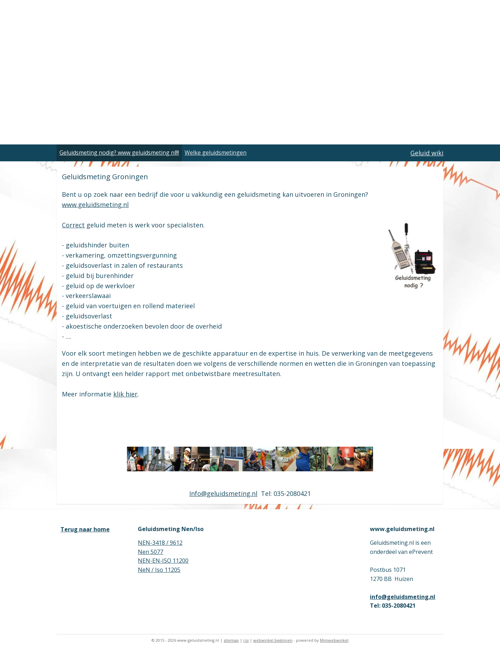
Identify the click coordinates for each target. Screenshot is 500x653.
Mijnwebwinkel (334, 640)
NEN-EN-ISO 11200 (163, 560)
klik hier (125, 394)
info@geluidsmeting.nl (402, 597)
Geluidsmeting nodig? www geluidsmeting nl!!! (119, 152)
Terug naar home (85, 529)
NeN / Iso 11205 (159, 570)
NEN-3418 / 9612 (160, 543)
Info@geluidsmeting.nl (223, 493)
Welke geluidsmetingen (215, 152)
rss (246, 640)
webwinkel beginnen (273, 640)
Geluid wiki (426, 153)
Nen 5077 (150, 552)
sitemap (231, 640)
